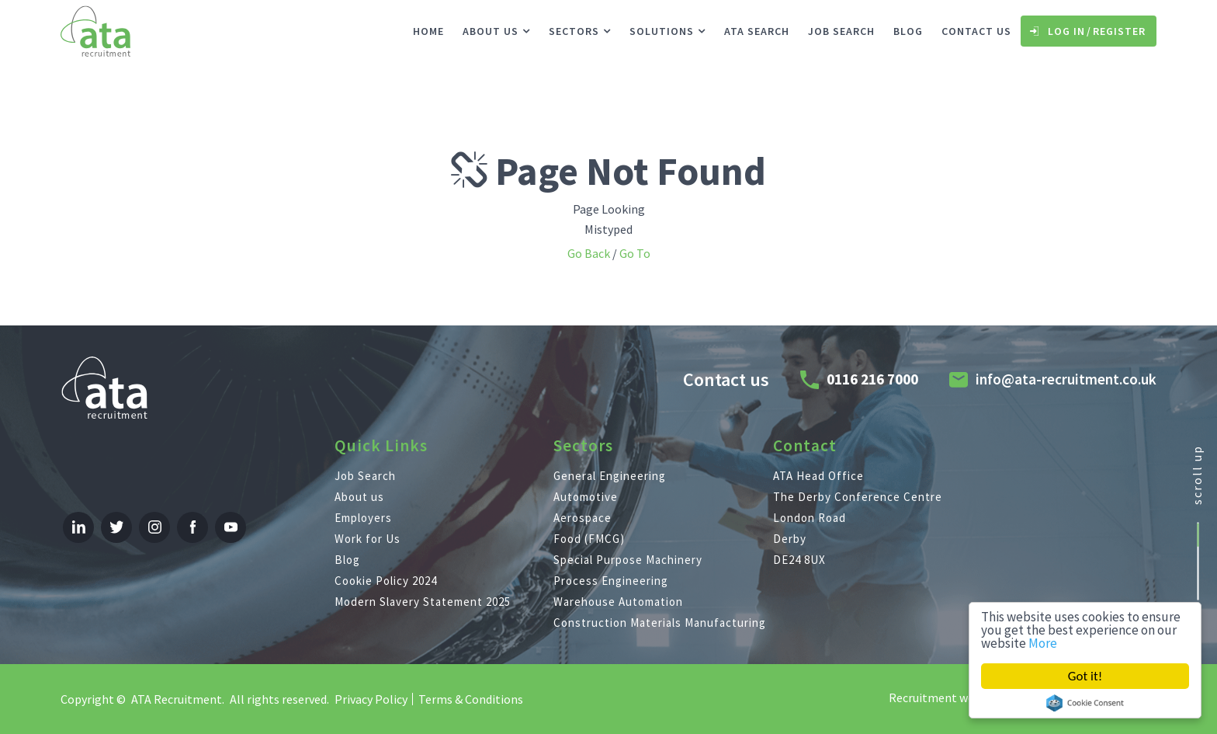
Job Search (841, 31)
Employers (363, 517)
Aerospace (582, 517)
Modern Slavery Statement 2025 (423, 601)
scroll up (1197, 475)
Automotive (585, 496)
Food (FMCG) (589, 538)
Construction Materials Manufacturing (659, 622)
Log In (1066, 31)
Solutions (661, 31)
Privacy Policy (371, 699)
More (1042, 643)
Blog (908, 31)
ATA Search (756, 31)
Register (1119, 31)
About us (490, 31)
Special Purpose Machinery (627, 559)
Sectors (574, 31)
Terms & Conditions (470, 699)
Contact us (976, 31)
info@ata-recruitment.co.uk (1066, 379)
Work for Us (367, 538)
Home (428, 31)
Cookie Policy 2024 (386, 580)
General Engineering (609, 475)
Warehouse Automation (618, 601)
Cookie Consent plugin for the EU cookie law (1085, 702)
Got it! (1085, 676)
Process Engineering (610, 580)
